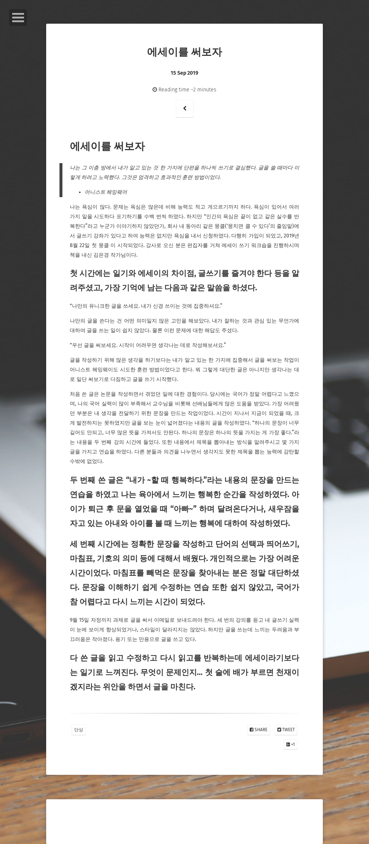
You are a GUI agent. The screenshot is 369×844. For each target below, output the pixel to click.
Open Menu (18, 17)
